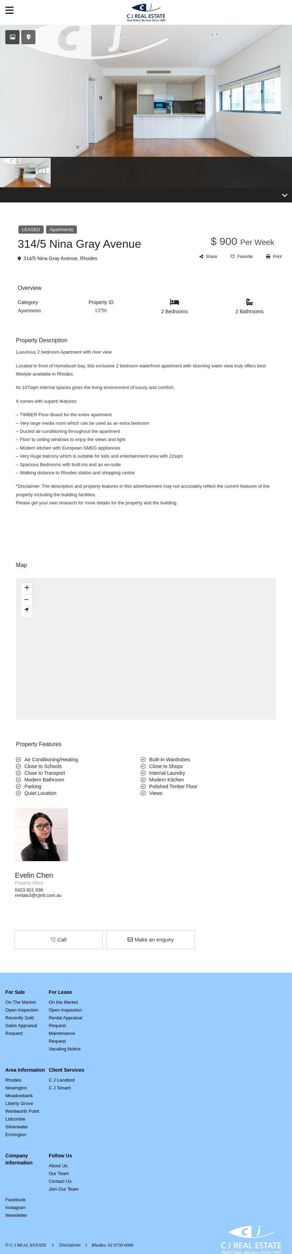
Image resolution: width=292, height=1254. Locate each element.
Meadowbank (19, 1095)
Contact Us (60, 1181)
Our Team (59, 1173)
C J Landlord (62, 1080)
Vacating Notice (64, 1049)
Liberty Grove (19, 1103)
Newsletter (16, 1215)
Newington (16, 1087)
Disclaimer (70, 1245)
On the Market (63, 1002)
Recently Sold (19, 1017)
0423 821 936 (29, 890)
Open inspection (22, 1010)
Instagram (15, 1207)
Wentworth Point (22, 1111)
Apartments (61, 229)
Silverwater (16, 1126)
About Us (58, 1165)
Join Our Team (63, 1189)
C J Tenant (60, 1087)
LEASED (31, 229)
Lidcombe (15, 1119)
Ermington (15, 1134)
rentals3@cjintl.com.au (38, 895)
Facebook (15, 1199)
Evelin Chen (34, 875)
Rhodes (88, 258)
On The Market (20, 1002)
